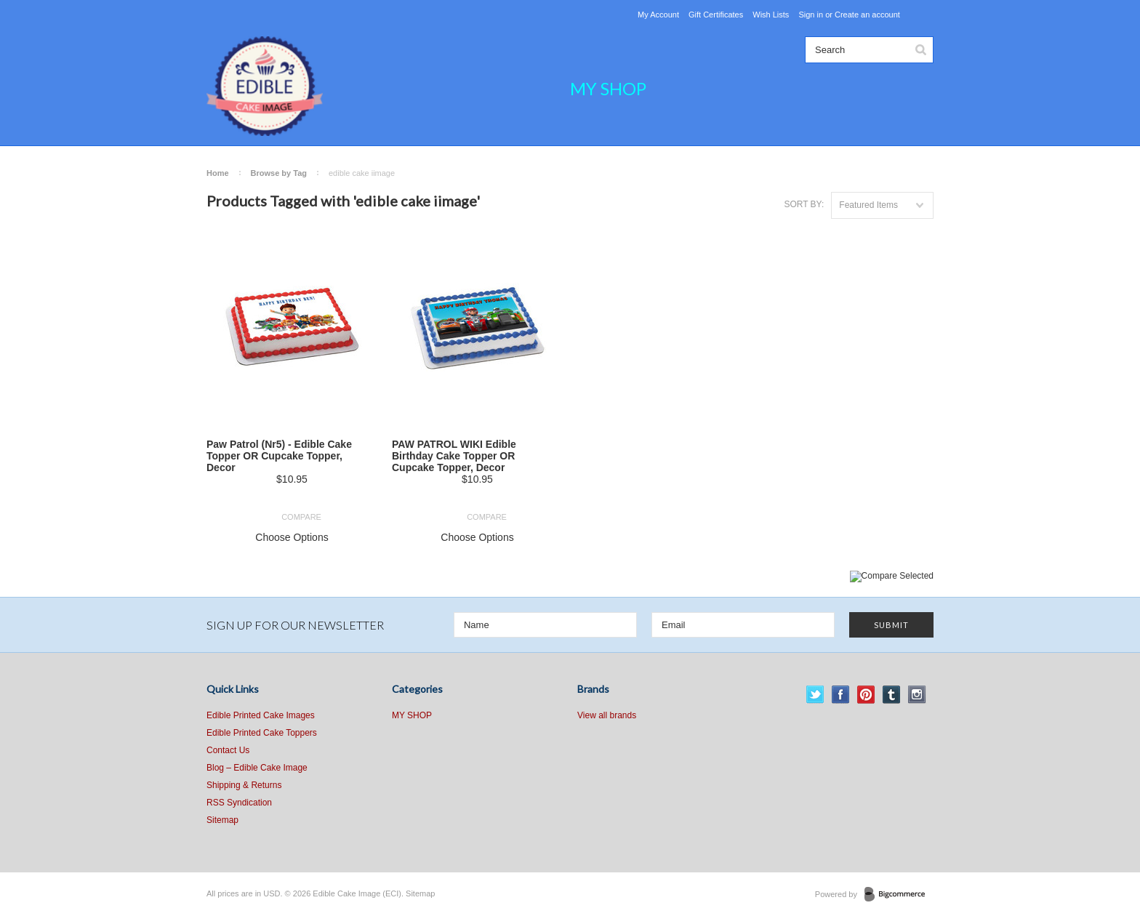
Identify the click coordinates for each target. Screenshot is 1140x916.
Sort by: (804, 204)
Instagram (917, 695)
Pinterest (866, 695)
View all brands (606, 715)
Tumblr (892, 695)
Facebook (841, 695)
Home (217, 173)
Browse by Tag (279, 173)
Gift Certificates (716, 14)
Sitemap (222, 820)
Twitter (815, 695)
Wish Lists (770, 14)
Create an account (867, 14)
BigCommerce (899, 895)
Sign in (810, 14)
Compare (301, 517)
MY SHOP (608, 88)
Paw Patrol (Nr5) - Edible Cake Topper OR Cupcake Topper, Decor (279, 455)
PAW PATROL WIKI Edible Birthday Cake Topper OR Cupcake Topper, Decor (454, 455)
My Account (658, 14)
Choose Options (291, 537)
